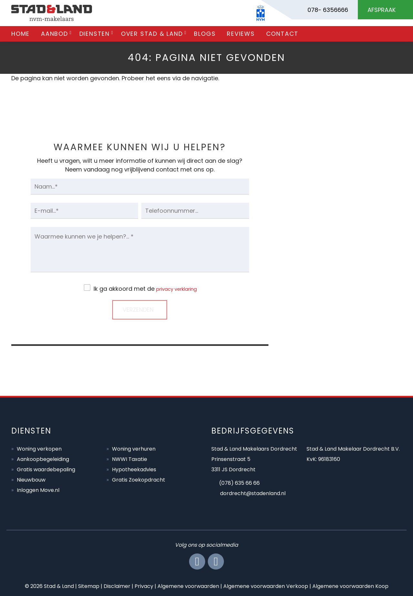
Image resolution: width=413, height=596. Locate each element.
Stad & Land (59, 585)
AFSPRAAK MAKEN (340, 340)
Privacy (144, 585)
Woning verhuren (134, 448)
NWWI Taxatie (129, 458)
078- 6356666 (327, 10)
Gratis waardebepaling (46, 469)
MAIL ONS (340, 279)
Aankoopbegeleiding (43, 458)
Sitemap (88, 585)
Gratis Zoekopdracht (138, 479)
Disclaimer (117, 585)
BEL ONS (340, 219)
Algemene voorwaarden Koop (350, 585)
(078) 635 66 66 (239, 482)
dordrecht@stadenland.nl (253, 492)
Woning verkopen (39, 448)
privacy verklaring (176, 289)
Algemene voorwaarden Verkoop (265, 585)
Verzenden (138, 309)
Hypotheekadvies (134, 469)
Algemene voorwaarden (188, 585)
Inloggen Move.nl (38, 489)
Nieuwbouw (31, 479)
